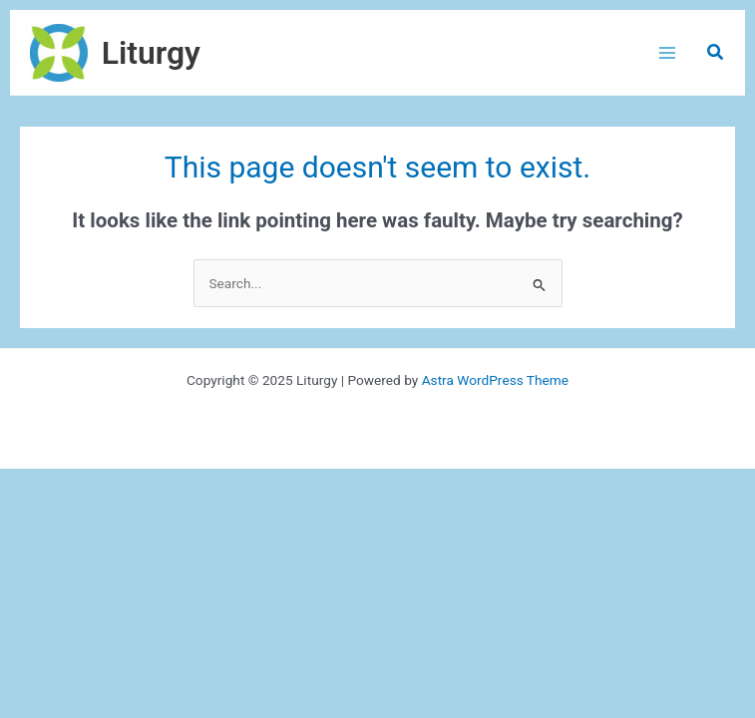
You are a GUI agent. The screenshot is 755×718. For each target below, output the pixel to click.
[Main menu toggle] (666, 52)
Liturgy (151, 53)
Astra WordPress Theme (495, 380)
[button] (716, 52)
